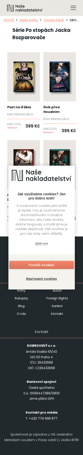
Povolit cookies (41, 265)
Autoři (57, 290)
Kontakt (57, 314)
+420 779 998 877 (43, 418)
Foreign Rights (57, 298)
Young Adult (54, 20)
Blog (21, 306)
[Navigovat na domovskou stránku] (24, 8)
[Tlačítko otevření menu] (73, 8)
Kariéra (57, 306)
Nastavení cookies (41, 279)
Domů (9, 20)
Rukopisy (21, 298)
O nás (21, 314)
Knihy (21, 290)
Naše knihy (28, 20)
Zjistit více (41, 243)
